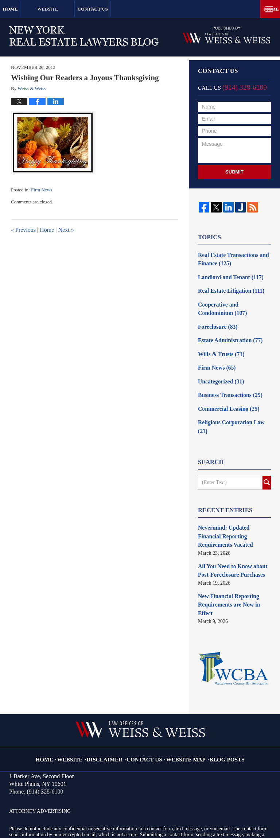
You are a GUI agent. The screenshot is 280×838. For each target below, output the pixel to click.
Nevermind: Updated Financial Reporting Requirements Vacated (234, 510)
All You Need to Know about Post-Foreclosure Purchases (229, 538)
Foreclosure (215, 321)
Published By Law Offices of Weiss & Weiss (226, 35)
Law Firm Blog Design (237, 812)
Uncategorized (218, 372)
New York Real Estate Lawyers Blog (84, 36)
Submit (234, 172)
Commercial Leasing (225, 397)
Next (66, 230)
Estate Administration (227, 333)
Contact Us (133, 9)
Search (266, 461)
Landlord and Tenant (227, 275)
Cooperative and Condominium (232, 304)
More (264, 9)
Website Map (182, 710)
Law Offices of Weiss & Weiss (95, 811)
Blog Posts (218, 710)
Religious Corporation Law (232, 410)
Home (24, 9)
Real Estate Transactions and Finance (229, 258)
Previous (23, 230)
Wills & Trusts (219, 346)
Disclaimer (112, 710)
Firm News (41, 189)
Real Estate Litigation (227, 288)
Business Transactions (227, 384)
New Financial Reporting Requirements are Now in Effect (233, 566)
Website (74, 9)
